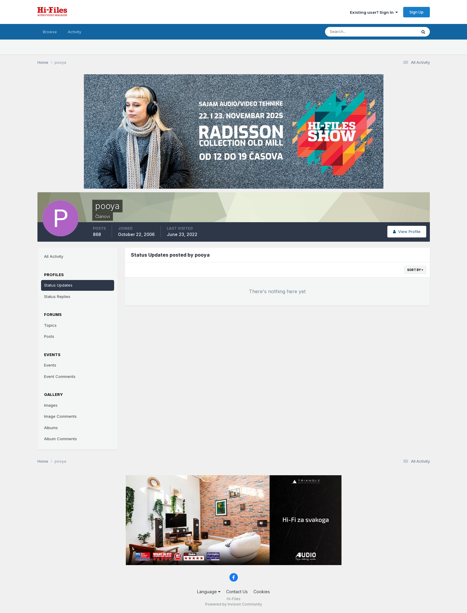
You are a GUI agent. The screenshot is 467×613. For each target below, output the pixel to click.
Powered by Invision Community (233, 604)
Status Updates (58, 285)
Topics (50, 325)
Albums (51, 427)
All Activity (53, 256)
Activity (74, 31)
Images (51, 405)
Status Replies (57, 296)
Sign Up (416, 12)
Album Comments (60, 438)
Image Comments (60, 416)
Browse (50, 31)
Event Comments (59, 376)
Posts (49, 336)
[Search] (351, 32)
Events (50, 365)
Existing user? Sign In (374, 12)
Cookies (261, 591)
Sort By (415, 270)
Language (208, 591)
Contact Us (237, 591)
